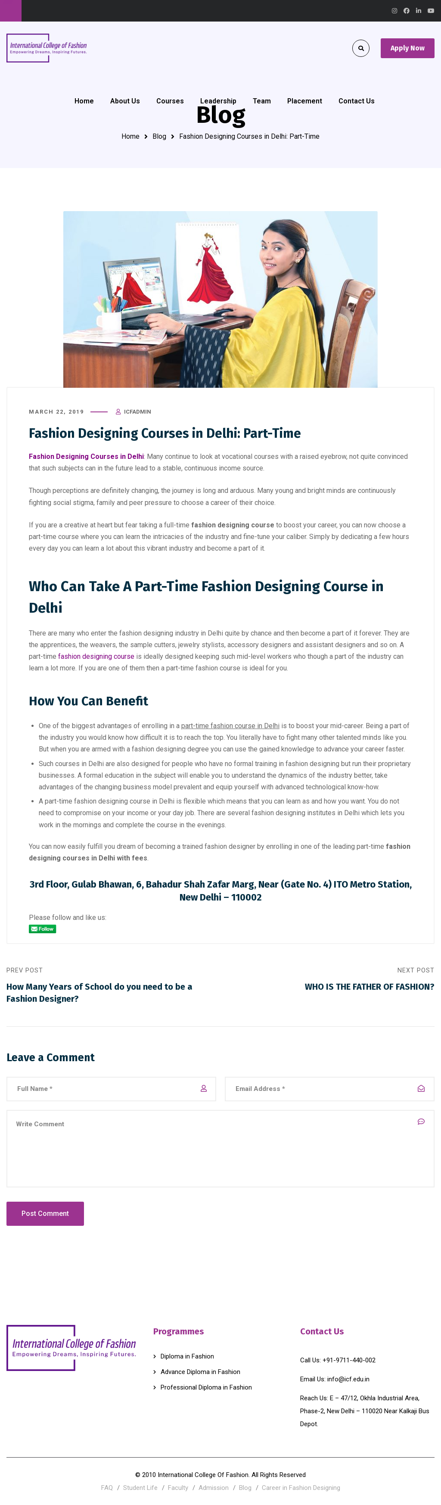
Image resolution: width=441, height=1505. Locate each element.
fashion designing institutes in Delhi (306, 813)
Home (130, 136)
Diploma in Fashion (187, 1356)
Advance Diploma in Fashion (200, 1372)
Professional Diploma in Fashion (206, 1387)
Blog (159, 136)
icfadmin (137, 411)
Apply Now (408, 48)
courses (266, 456)
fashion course (218, 668)
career (327, 525)
